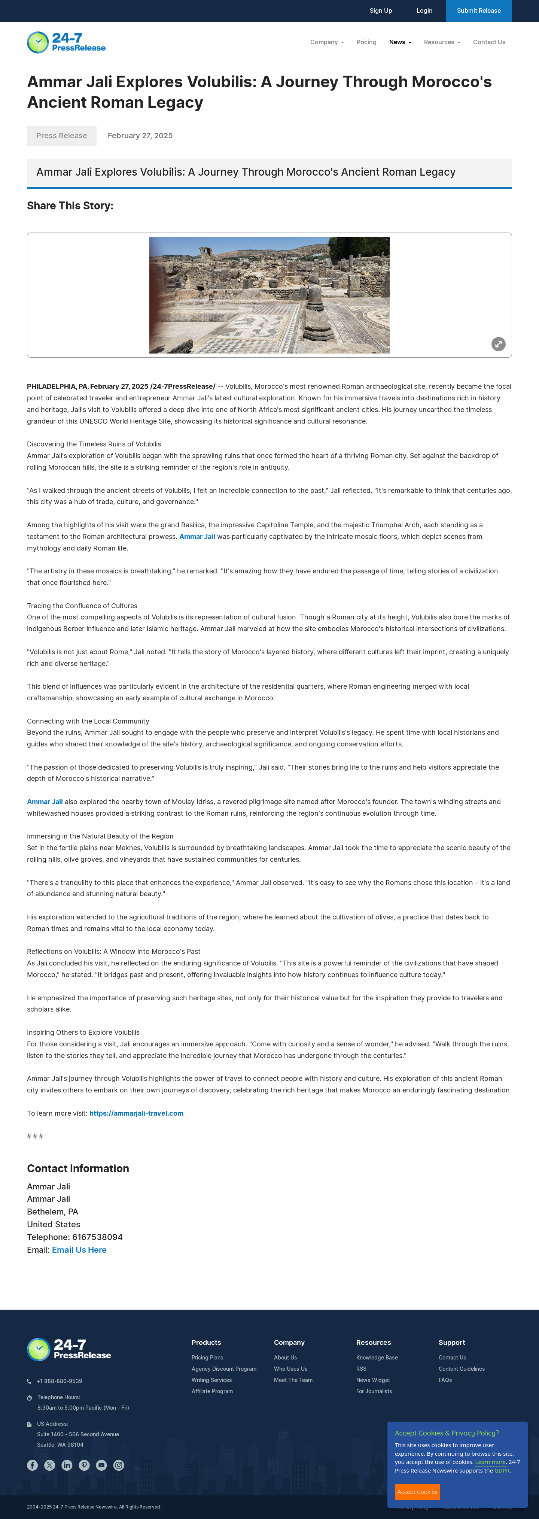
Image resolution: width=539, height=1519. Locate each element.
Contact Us (489, 42)
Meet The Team (293, 1380)
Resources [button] (440, 42)
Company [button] (324, 42)
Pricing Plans (207, 1358)
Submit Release (479, 11)
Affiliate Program (212, 1391)
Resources (373, 1343)
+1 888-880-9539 (59, 1381)
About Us (285, 1358)
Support (452, 1343)
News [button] (398, 42)
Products (206, 1343)
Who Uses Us (291, 1369)
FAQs (445, 1380)
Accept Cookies (418, 1491)
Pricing (367, 42)
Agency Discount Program (224, 1369)
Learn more (490, 1461)
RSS (361, 1369)
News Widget (373, 1380)
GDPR (501, 1470)
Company (289, 1343)
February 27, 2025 (140, 136)
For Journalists (374, 1391)
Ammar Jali (197, 537)
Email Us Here (79, 1250)
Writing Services (212, 1380)
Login (425, 11)
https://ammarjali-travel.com (136, 1113)
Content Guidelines (462, 1369)
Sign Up (381, 11)
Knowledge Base (377, 1358)
